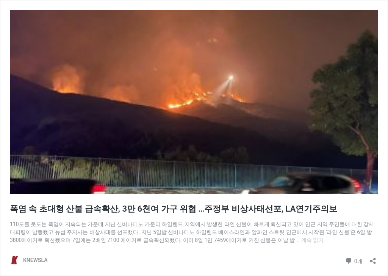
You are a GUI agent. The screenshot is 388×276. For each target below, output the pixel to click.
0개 (353, 260)
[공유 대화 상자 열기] (373, 258)
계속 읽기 (312, 240)
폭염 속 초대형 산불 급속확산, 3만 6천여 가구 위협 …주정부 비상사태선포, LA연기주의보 (173, 209)
